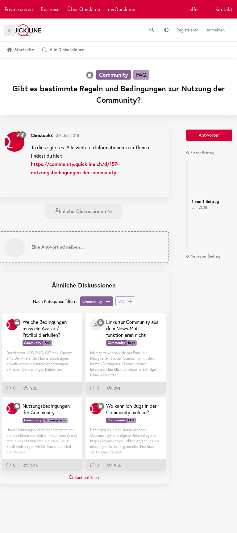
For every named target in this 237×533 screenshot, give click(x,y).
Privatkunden (19, 9)
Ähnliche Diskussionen (84, 211)
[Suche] (151, 29)
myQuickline (121, 9)
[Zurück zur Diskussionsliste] (9, 30)
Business (50, 9)
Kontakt (223, 9)
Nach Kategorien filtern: (55, 301)
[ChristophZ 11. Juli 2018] (12, 408)
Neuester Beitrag (203, 256)
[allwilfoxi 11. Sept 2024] (95, 324)
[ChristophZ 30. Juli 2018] (12, 324)
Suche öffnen (84, 477)
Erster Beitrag (200, 152)
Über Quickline (83, 9)
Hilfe (192, 9)
